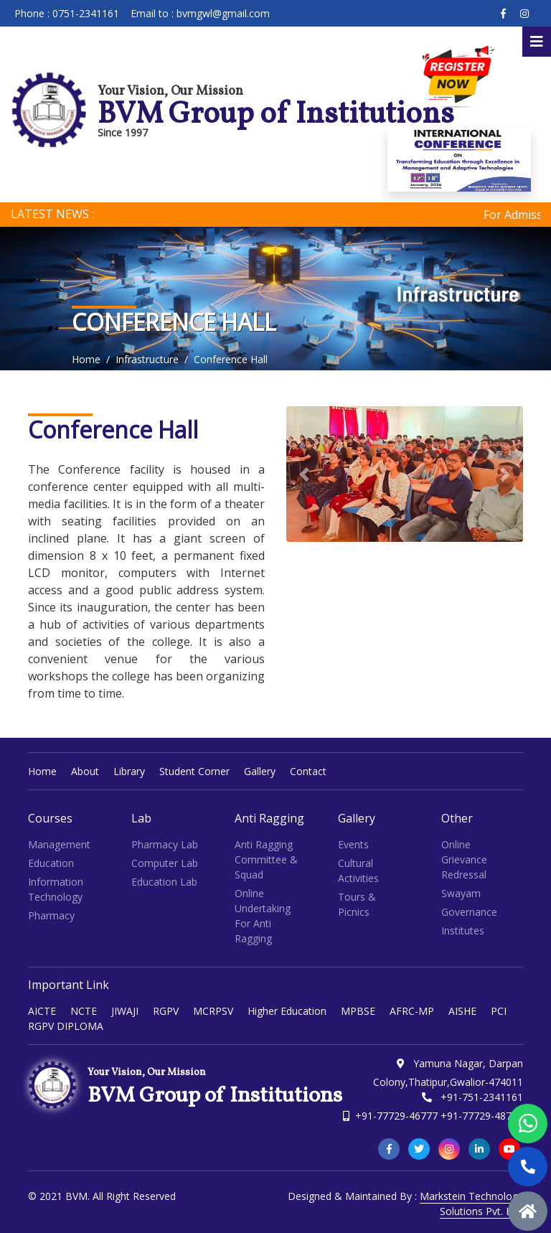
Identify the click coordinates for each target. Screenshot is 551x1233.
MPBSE (358, 1011)
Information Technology (55, 889)
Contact (308, 771)
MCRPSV (213, 1011)
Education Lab (164, 882)
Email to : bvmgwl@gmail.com (200, 13)
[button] (304, 474)
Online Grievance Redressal (464, 859)
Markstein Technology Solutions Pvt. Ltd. (471, 1203)
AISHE (462, 1011)
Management (59, 844)
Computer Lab (164, 863)
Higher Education (287, 1011)
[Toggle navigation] (536, 42)
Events (353, 844)
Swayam (461, 893)
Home (86, 359)
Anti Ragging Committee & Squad (266, 859)
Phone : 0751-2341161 (66, 13)
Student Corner (194, 771)
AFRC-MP (412, 1011)
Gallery (260, 771)
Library (129, 771)
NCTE (83, 1011)
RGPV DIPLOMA (65, 1026)
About (85, 771)
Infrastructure (147, 359)
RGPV (166, 1011)
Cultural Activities (358, 870)
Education (51, 863)
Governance (469, 912)
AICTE (42, 1011)
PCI (499, 1011)
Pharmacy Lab (164, 844)
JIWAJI (124, 1011)
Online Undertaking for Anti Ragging (263, 915)
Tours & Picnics (357, 904)
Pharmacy (51, 915)
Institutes (462, 930)
